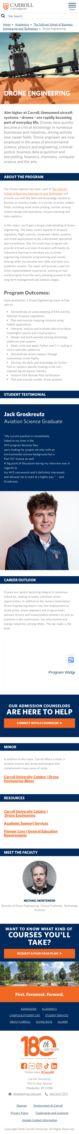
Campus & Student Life (24, 1015)
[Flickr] (32, 1065)
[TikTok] (47, 1065)
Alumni (63, 1021)
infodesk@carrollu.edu (27, 1093)
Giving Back (44, 1021)
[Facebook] (24, 1065)
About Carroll (20, 1021)
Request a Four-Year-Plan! (37, 953)
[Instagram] (39, 1065)
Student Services (56, 1015)
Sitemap (21, 1105)
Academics (22, 24)
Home (7, 24)
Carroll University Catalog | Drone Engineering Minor (31, 779)
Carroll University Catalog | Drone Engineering (26, 813)
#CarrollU (47, 1072)
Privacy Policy (20, 1113)
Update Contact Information (39, 1120)
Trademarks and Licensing (51, 1113)
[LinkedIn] (54, 1065)
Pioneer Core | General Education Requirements (31, 833)
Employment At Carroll (48, 1105)
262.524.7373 (59, 1093)
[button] (73, 1128)
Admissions (28, 1008)
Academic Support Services (26, 823)
